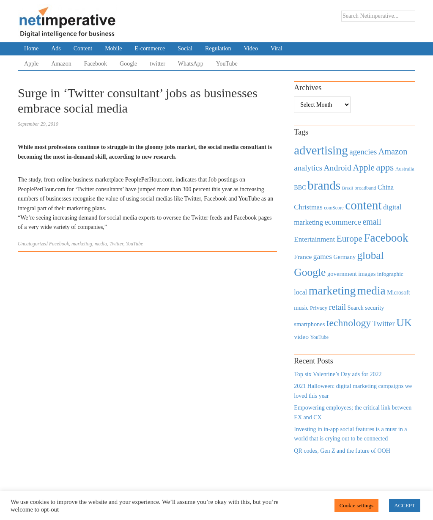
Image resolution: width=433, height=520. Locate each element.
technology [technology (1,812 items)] (348, 322)
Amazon (61, 64)
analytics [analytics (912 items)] (308, 167)
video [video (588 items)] (301, 336)
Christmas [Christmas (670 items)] (308, 207)
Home (31, 48)
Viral (276, 48)
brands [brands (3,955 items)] (323, 185)
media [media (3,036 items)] (371, 290)
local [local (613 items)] (300, 292)
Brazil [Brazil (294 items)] (347, 188)
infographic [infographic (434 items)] (390, 274)
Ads (56, 48)
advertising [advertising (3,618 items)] (321, 150)
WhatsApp (190, 64)
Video (251, 48)
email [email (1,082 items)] (371, 221)
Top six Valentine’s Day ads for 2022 (337, 374)
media (101, 244)
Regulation (218, 48)
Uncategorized (33, 244)
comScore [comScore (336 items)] (334, 208)
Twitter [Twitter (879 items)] (384, 323)
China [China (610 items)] (386, 187)
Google (128, 64)
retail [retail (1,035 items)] (337, 306)
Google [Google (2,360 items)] (310, 272)
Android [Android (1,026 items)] (337, 167)
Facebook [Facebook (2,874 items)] (386, 237)
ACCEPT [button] (404, 505)
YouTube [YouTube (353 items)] (319, 337)
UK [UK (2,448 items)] (404, 322)
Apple (31, 64)
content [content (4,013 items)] (363, 205)
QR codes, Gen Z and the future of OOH (342, 451)
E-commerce (150, 48)
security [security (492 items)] (374, 307)
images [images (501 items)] (366, 273)
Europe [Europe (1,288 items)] (349, 239)
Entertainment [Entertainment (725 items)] (314, 239)
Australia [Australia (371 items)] (404, 169)
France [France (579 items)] (303, 256)
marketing (81, 244)
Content (83, 48)
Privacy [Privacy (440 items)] (318, 308)
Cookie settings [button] (357, 505)
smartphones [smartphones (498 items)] (309, 324)
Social (185, 48)
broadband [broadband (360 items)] (365, 188)
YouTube (227, 64)
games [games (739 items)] (322, 257)
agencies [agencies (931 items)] (363, 151)
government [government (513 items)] (342, 273)
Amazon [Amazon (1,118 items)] (393, 151)
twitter (157, 64)
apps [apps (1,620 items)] (385, 167)
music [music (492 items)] (301, 307)
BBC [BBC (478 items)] (300, 187)
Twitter (116, 244)
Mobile (113, 48)
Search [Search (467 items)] (356, 308)
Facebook (95, 64)
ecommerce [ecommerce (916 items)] (343, 221)
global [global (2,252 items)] (370, 255)
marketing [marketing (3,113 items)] (332, 290)
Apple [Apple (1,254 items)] (363, 167)
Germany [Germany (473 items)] (344, 256)
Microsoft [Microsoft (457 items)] (398, 292)
